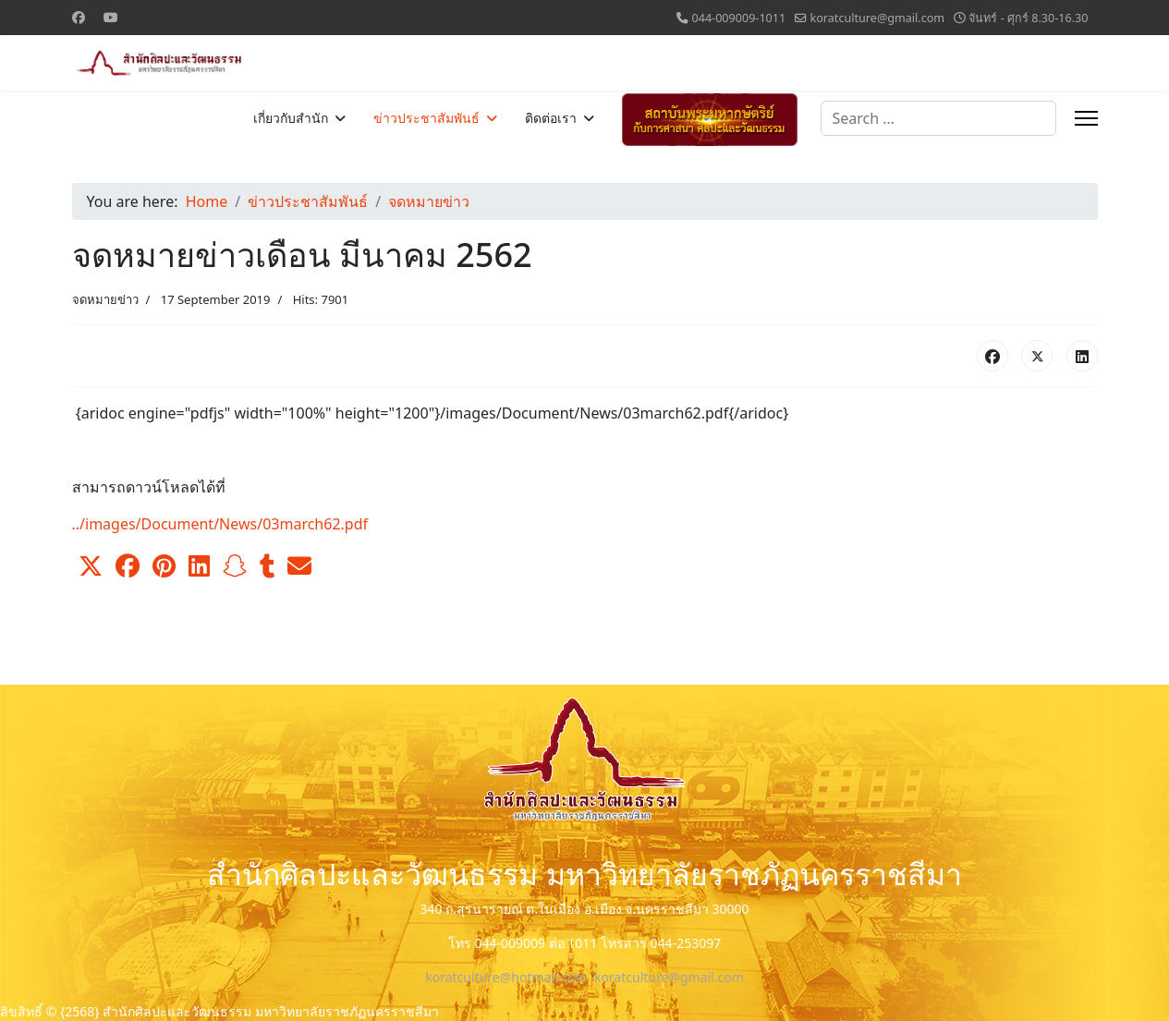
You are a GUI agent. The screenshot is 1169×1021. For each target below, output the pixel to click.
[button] (91, 566)
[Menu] (1086, 118)
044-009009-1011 (738, 18)
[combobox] (938, 118)
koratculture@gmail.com (877, 18)
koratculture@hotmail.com (506, 977)
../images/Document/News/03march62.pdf (220, 524)
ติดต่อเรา (551, 118)
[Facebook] (78, 17)
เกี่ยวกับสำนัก (290, 118)
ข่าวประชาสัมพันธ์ (426, 118)
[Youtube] (111, 17)
